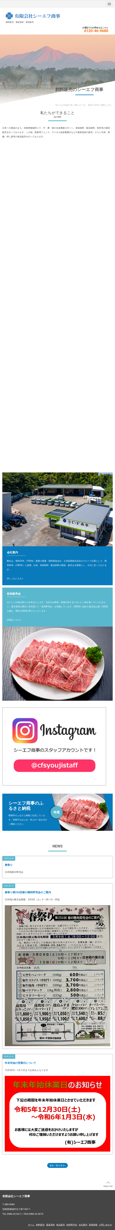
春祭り (9, 864)
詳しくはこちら (14, 578)
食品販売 (60, 1225)
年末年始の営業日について (20, 1062)
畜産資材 (50, 1225)
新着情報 (93, 1225)
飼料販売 (40, 1225)
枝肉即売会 (71, 1225)
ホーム (31, 1225)
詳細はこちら (13, 620)
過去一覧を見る (57, 1165)
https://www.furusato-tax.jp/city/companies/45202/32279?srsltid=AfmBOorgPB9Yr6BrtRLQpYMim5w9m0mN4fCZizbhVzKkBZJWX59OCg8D (57, 812)
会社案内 (83, 1225)
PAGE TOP (108, 1184)
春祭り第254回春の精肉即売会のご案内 (29, 892)
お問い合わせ (105, 1225)
